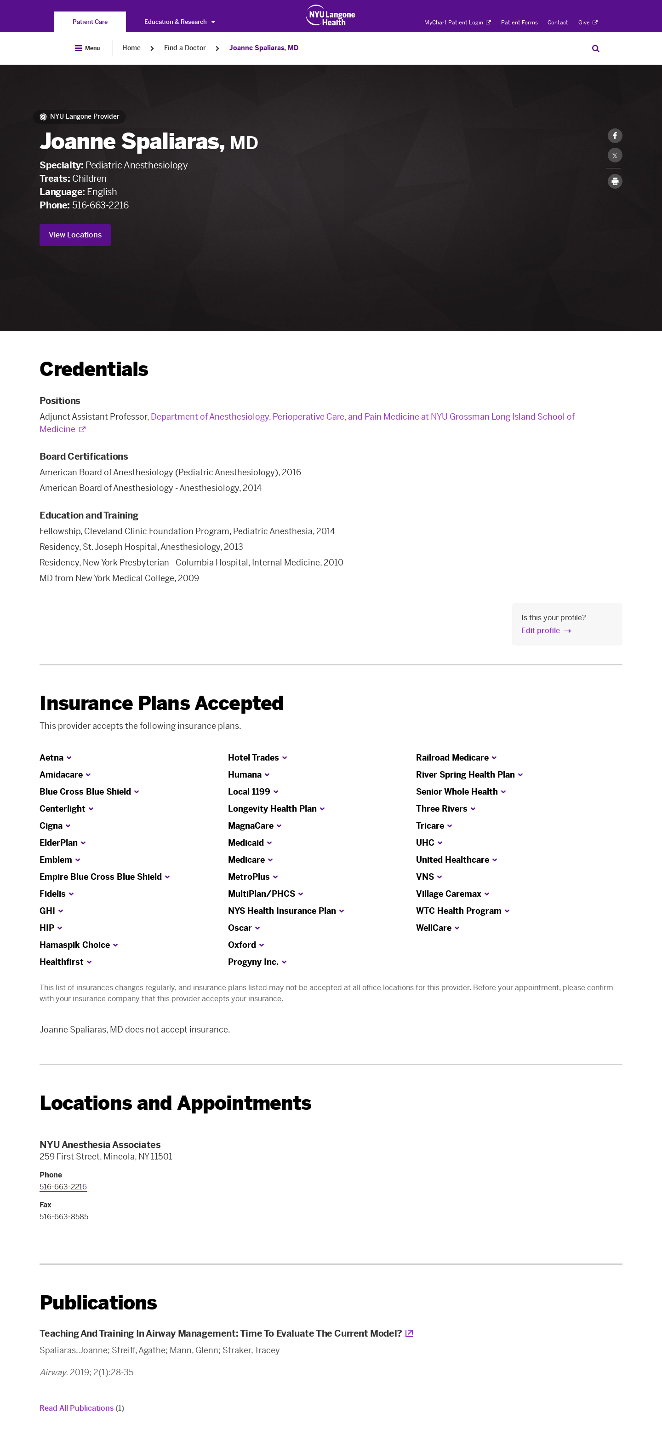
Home (131, 48)
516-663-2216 (100, 205)
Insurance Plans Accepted (162, 703)
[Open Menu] (87, 48)
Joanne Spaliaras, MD (263, 48)
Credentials (94, 369)
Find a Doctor (185, 48)
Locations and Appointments (175, 1103)
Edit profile (540, 630)
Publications (98, 1303)
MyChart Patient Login (457, 22)
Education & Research (179, 21)
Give (588, 22)
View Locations (75, 235)
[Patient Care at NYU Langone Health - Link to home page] (330, 15)
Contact (558, 22)
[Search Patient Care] (595, 48)
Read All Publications (82, 1408)
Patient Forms (519, 22)
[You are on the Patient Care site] (90, 22)
